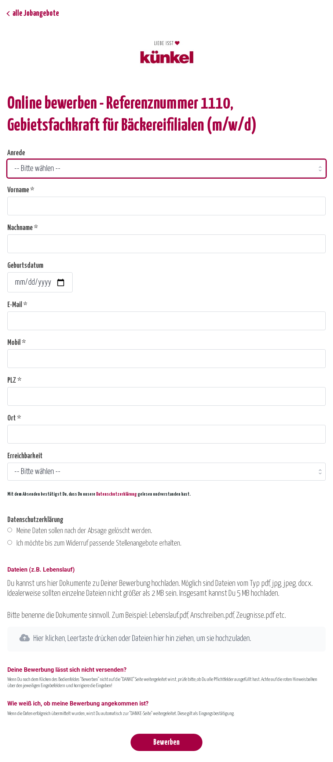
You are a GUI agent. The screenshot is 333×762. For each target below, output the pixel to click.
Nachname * (22, 227)
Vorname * (20, 190)
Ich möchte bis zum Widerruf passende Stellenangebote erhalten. (99, 543)
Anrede (16, 153)
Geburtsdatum (25, 265)
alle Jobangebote (35, 14)
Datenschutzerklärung (116, 494)
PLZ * (14, 380)
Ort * (14, 418)
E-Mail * (17, 305)
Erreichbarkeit (25, 456)
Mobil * (16, 342)
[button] (166, 639)
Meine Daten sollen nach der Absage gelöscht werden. (84, 531)
